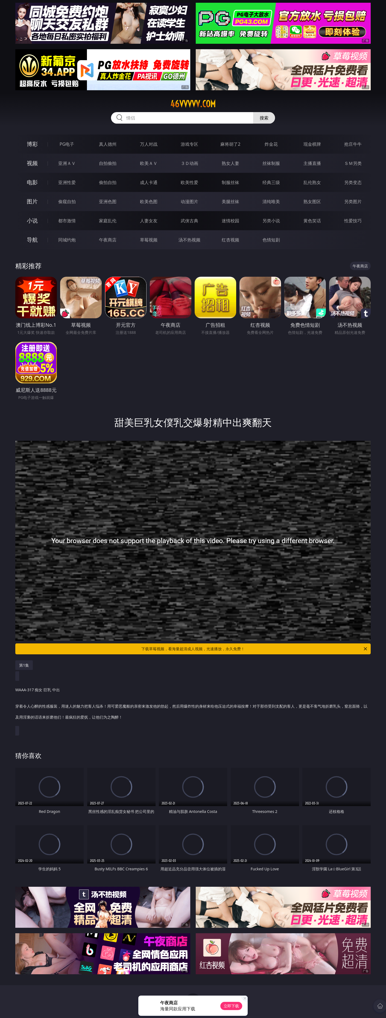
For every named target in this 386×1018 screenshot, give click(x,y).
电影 (32, 182)
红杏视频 (230, 240)
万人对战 (148, 144)
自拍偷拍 (107, 163)
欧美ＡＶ (148, 163)
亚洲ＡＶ (67, 163)
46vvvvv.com (193, 103)
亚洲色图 (107, 202)
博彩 (32, 144)
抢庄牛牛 (353, 144)
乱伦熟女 (312, 182)
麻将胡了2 (230, 144)
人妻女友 (148, 221)
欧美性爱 (189, 182)
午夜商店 (107, 240)
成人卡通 (148, 182)
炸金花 (271, 144)
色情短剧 (271, 240)
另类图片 (353, 202)
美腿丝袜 (230, 202)
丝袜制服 (271, 163)
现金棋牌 (312, 144)
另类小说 (271, 221)
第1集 (24, 665)
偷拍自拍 (107, 182)
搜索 (264, 118)
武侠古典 (189, 221)
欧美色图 (148, 202)
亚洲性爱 (67, 182)
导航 (32, 239)
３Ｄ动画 (189, 163)
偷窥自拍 (67, 202)
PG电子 (67, 144)
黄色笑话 (312, 221)
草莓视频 (148, 240)
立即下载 (231, 1005)
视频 (32, 163)
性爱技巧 (353, 221)
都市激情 (67, 221)
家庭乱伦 (107, 221)
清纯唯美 (271, 202)
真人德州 (107, 144)
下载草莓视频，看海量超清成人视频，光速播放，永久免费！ (254, 649)
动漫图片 (189, 202)
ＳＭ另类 (353, 163)
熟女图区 (312, 202)
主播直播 (312, 163)
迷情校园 (230, 221)
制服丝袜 (230, 182)
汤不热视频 (189, 240)
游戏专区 (189, 144)
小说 (32, 220)
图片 (32, 201)
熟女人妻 (230, 163)
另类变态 (353, 182)
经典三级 (271, 182)
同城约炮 (67, 240)
